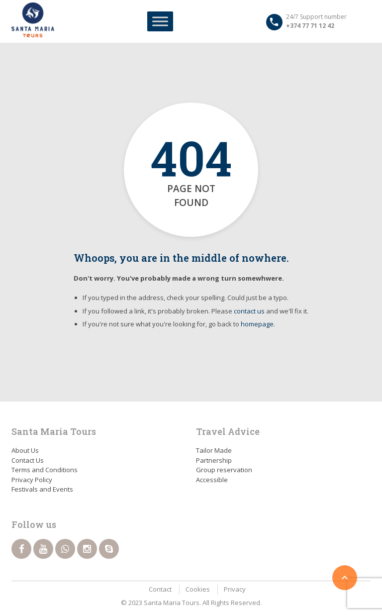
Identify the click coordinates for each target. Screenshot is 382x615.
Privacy (235, 589)
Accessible (212, 479)
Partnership (214, 460)
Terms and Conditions (44, 469)
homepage (257, 323)
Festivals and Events (42, 489)
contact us (249, 311)
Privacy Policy (31, 479)
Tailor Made (214, 450)
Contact (160, 589)
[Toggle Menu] (160, 21)
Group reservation (224, 469)
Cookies (198, 589)
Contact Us (27, 460)
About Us (25, 450)
